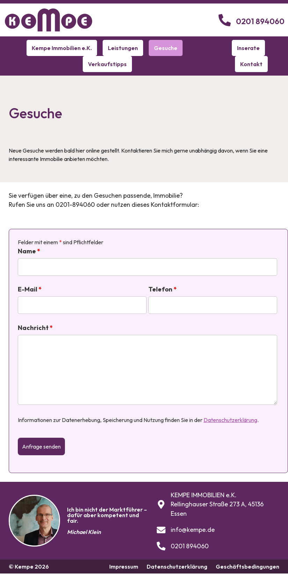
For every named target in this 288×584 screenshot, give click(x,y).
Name (29, 251)
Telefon (162, 289)
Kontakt (251, 64)
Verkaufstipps (107, 64)
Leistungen (123, 47)
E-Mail (30, 289)
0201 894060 (260, 21)
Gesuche (165, 47)
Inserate (248, 47)
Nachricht (35, 327)
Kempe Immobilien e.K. (62, 47)
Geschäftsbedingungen (247, 566)
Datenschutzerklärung (230, 419)
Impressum (123, 566)
